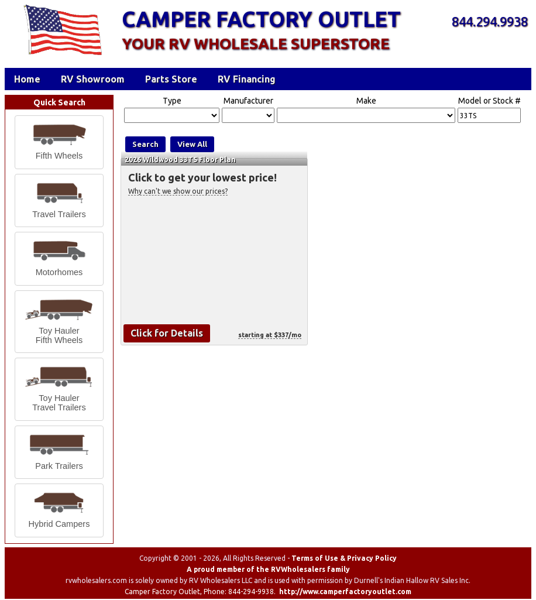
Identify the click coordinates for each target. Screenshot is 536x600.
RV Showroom (93, 79)
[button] (59, 142)
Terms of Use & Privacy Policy (344, 558)
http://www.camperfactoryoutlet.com (345, 591)
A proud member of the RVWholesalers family (268, 569)
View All (192, 144)
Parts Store (171, 79)
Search (145, 144)
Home (27, 79)
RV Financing (247, 79)
